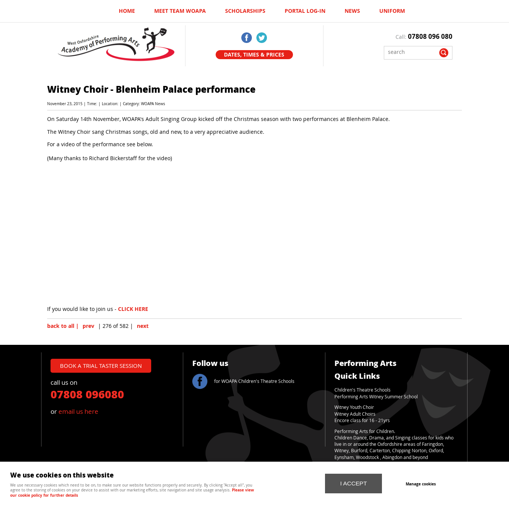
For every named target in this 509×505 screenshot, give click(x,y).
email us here (78, 411)
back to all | (63, 326)
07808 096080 (87, 394)
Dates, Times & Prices (254, 54)
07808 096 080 (430, 36)
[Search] (412, 51)
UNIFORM (392, 11)
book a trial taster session (101, 365)
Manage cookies (421, 484)
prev (88, 326)
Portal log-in (305, 11)
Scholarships (245, 11)
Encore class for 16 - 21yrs (362, 420)
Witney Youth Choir (354, 407)
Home (127, 11)
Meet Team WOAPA (180, 11)
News (352, 11)
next (143, 326)
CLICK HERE (133, 309)
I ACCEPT (353, 483)
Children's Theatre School (361, 390)
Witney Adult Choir (353, 414)
